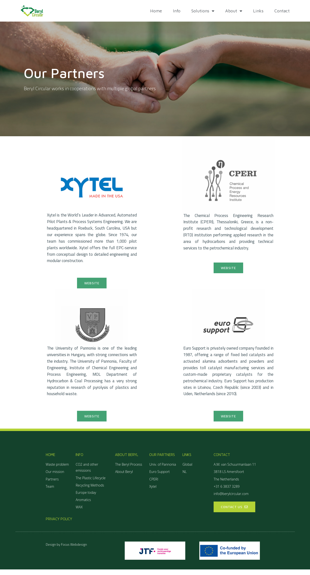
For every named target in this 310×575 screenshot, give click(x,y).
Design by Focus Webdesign (66, 550)
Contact (282, 10)
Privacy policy (59, 524)
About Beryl (126, 460)
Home (156, 10)
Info (176, 10)
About (233, 11)
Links (258, 10)
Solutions (202, 11)
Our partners (162, 460)
